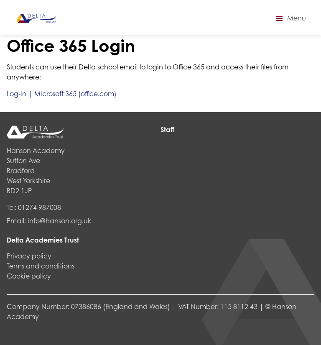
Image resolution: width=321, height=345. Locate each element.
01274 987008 (39, 207)
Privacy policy (29, 256)
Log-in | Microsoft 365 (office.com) (62, 93)
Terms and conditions (40, 266)
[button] (289, 18)
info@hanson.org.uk (59, 220)
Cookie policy (29, 276)
